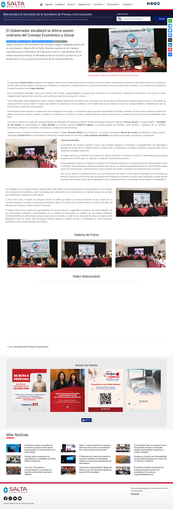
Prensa (70, 4)
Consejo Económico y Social (42, 41)
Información (113, 4)
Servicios (98, 4)
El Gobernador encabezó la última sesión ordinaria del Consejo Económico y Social (40, 32)
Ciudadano (60, 4)
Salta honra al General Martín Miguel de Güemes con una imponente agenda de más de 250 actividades (95, 469)
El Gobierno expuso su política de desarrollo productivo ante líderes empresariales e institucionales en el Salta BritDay (40, 448)
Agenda (48, 4)
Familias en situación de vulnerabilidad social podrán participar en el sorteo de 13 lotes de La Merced (150, 458)
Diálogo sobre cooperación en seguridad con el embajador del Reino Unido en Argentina (40, 458)
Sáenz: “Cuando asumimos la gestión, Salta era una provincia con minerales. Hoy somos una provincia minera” (95, 447)
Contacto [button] (127, 4)
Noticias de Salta (24, 41)
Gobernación (11, 41)
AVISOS (86, 420)
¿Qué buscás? (122, 14)
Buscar (162, 19)
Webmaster (135, 494)
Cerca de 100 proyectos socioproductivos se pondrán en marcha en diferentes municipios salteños (38, 471)
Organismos (84, 4)
